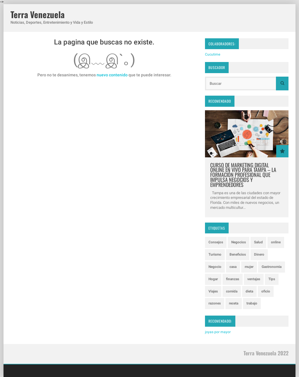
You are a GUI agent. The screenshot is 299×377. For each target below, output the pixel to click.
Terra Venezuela (38, 14)
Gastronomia (271, 267)
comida (231, 291)
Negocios (238, 242)
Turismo (214, 254)
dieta (249, 291)
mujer (249, 267)
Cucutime (212, 54)
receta (233, 303)
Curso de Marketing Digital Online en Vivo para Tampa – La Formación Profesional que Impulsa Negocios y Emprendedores (243, 174)
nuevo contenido (112, 75)
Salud (258, 242)
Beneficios (238, 254)
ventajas (253, 279)
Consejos (215, 242)
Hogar (213, 279)
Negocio (214, 267)
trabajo (251, 303)
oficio (265, 291)
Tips (271, 279)
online (276, 242)
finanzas (232, 279)
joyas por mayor (218, 332)
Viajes (213, 291)
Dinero (259, 254)
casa (233, 267)
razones (214, 303)
